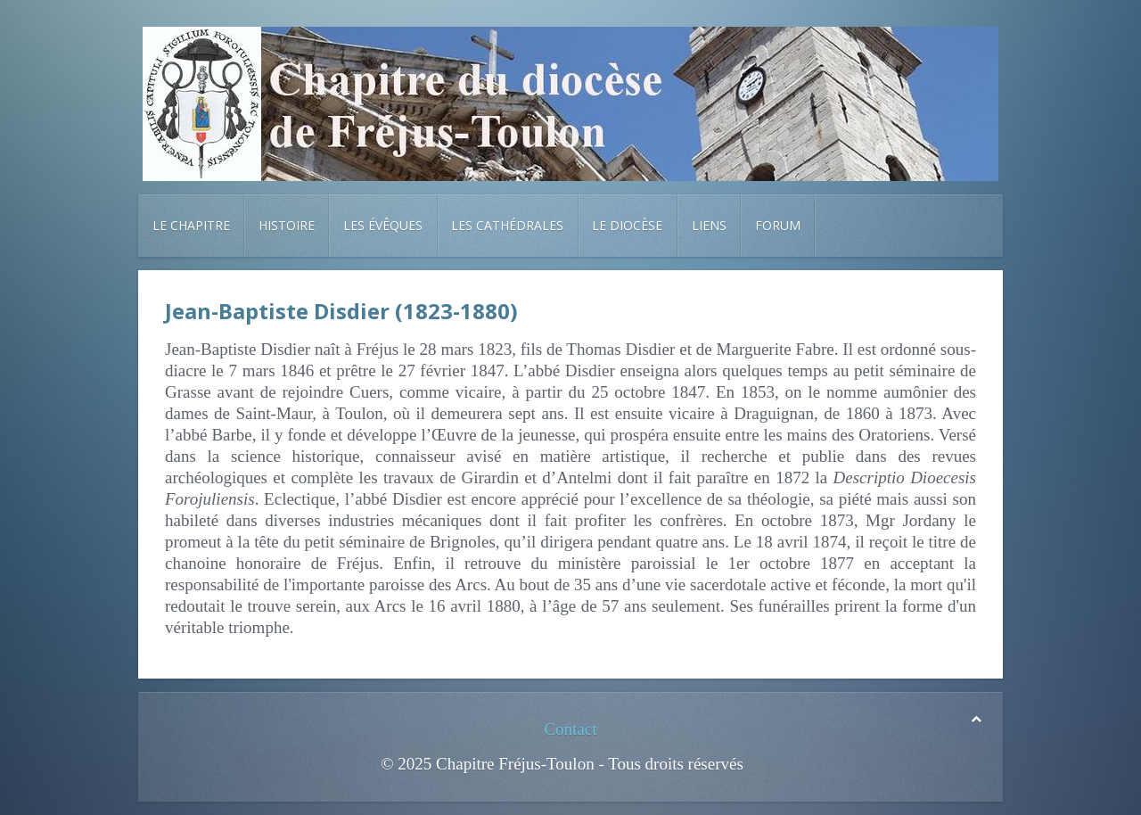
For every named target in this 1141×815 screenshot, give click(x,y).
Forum (777, 225)
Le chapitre (191, 225)
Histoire (287, 225)
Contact (570, 729)
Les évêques (383, 225)
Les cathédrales (507, 225)
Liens (709, 225)
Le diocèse (627, 225)
